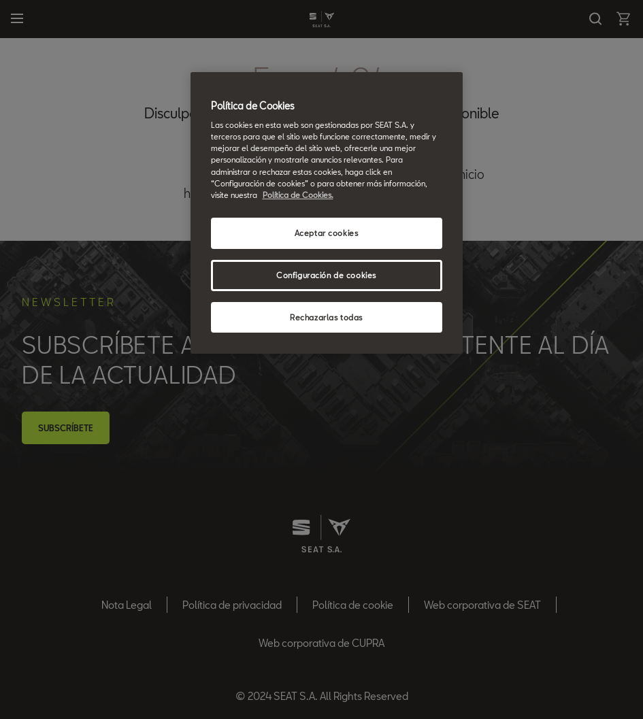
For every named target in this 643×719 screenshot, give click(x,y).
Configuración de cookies (326, 275)
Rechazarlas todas (326, 317)
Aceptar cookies (327, 233)
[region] (327, 213)
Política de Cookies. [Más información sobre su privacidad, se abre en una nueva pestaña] (298, 194)
